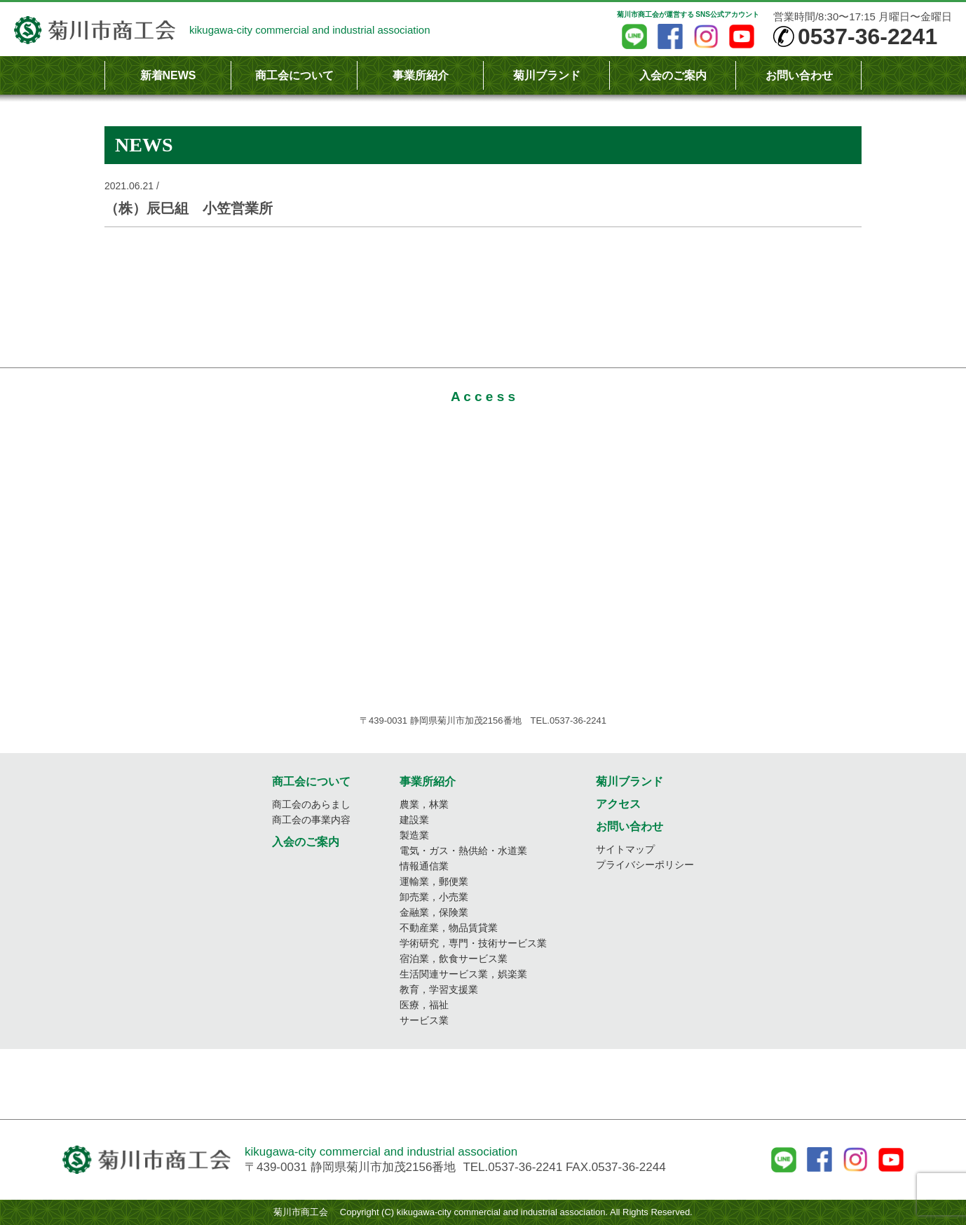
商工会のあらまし (311, 804)
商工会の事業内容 (311, 819)
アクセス (618, 804)
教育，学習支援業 (439, 989)
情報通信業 (424, 866)
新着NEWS (168, 75)
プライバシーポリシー (645, 864)
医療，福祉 (424, 1004)
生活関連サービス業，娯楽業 (463, 974)
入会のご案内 (673, 75)
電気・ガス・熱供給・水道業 (463, 850)
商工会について (294, 75)
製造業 (414, 835)
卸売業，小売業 (434, 896)
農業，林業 (424, 804)
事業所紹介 (421, 75)
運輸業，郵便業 (434, 881)
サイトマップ (625, 849)
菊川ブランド (546, 75)
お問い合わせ (799, 75)
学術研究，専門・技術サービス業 (473, 943)
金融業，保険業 (434, 912)
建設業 (414, 819)
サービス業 (424, 1020)
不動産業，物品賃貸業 (449, 927)
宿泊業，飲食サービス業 (454, 958)
